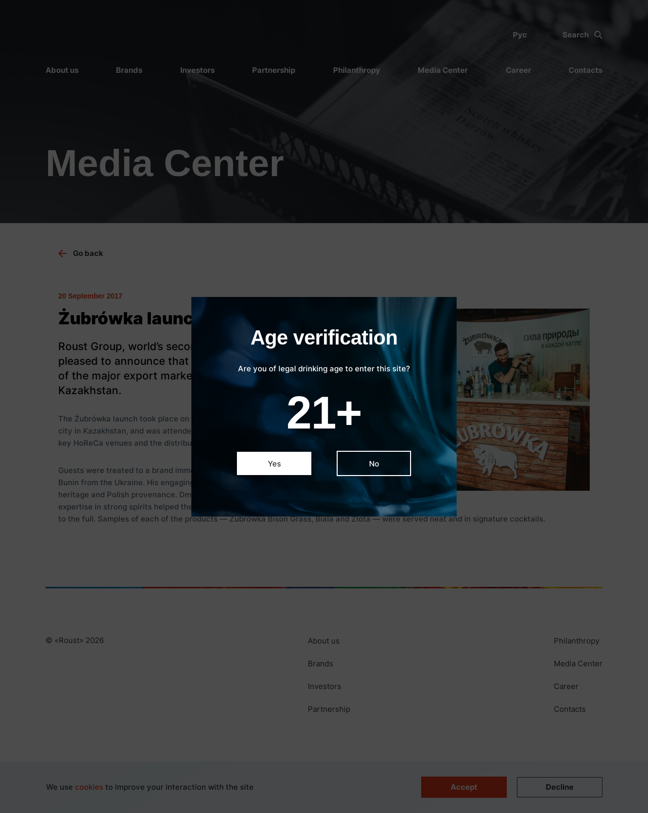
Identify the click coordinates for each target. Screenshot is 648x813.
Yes (274, 463)
